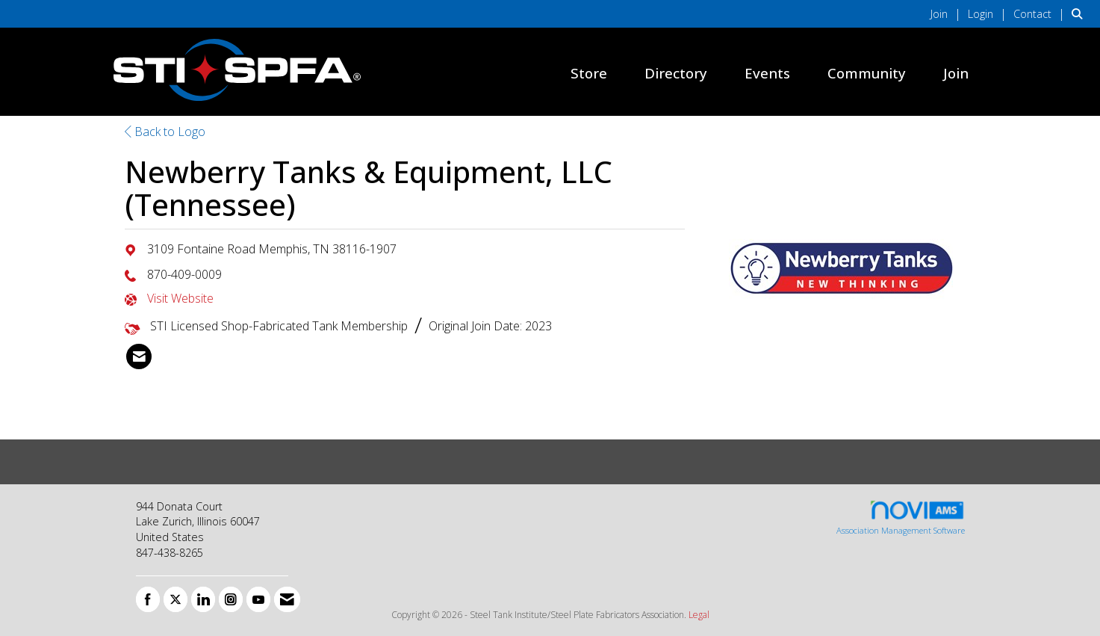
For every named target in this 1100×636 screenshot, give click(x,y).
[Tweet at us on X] (175, 599)
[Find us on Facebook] (148, 599)
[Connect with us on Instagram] (231, 599)
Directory (675, 73)
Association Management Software (900, 517)
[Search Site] (1080, 13)
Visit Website (180, 298)
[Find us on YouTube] (258, 599)
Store (589, 73)
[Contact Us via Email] (287, 599)
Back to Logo (165, 131)
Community (866, 73)
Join (956, 73)
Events (767, 73)
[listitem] (947, 13)
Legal (699, 614)
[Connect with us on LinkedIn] (203, 599)
